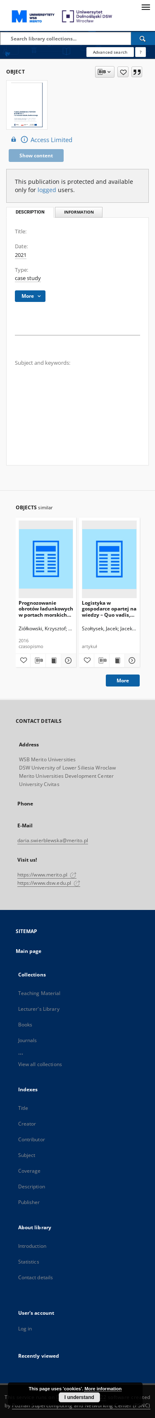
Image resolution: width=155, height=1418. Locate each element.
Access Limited (40, 139)
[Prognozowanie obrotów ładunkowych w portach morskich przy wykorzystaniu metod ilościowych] (46, 559)
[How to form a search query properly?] (140, 52)
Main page (29, 951)
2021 (20, 255)
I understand (79, 1397)
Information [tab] (79, 212)
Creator (27, 1123)
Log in (25, 1328)
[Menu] (145, 6)
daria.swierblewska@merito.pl (52, 840)
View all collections (40, 1064)
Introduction (32, 1245)
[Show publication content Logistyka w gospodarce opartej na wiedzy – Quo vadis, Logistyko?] (117, 660)
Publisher (29, 1202)
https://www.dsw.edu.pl (49, 882)
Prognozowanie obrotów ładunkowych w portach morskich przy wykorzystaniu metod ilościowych (46, 608)
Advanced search (110, 52)
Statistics (28, 1261)
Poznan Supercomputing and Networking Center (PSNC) (81, 1405)
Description (31, 1186)
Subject (27, 1155)
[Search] (143, 38)
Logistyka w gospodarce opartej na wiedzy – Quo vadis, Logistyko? (109, 608)
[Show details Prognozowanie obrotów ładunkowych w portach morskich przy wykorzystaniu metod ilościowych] (67, 660)
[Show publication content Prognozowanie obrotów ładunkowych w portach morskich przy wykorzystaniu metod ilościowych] (53, 660)
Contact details (35, 1277)
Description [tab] (30, 212)
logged (47, 190)
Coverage (29, 1170)
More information (103, 1388)
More (123, 680)
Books (25, 1024)
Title (23, 1108)
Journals (27, 1040)
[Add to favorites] (123, 72)
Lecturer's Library (39, 1008)
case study (28, 278)
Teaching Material (39, 993)
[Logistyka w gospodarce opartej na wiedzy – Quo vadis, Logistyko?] (109, 559)
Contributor (31, 1139)
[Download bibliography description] (38, 660)
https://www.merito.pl (47, 874)
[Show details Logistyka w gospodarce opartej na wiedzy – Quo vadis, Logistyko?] (131, 660)
